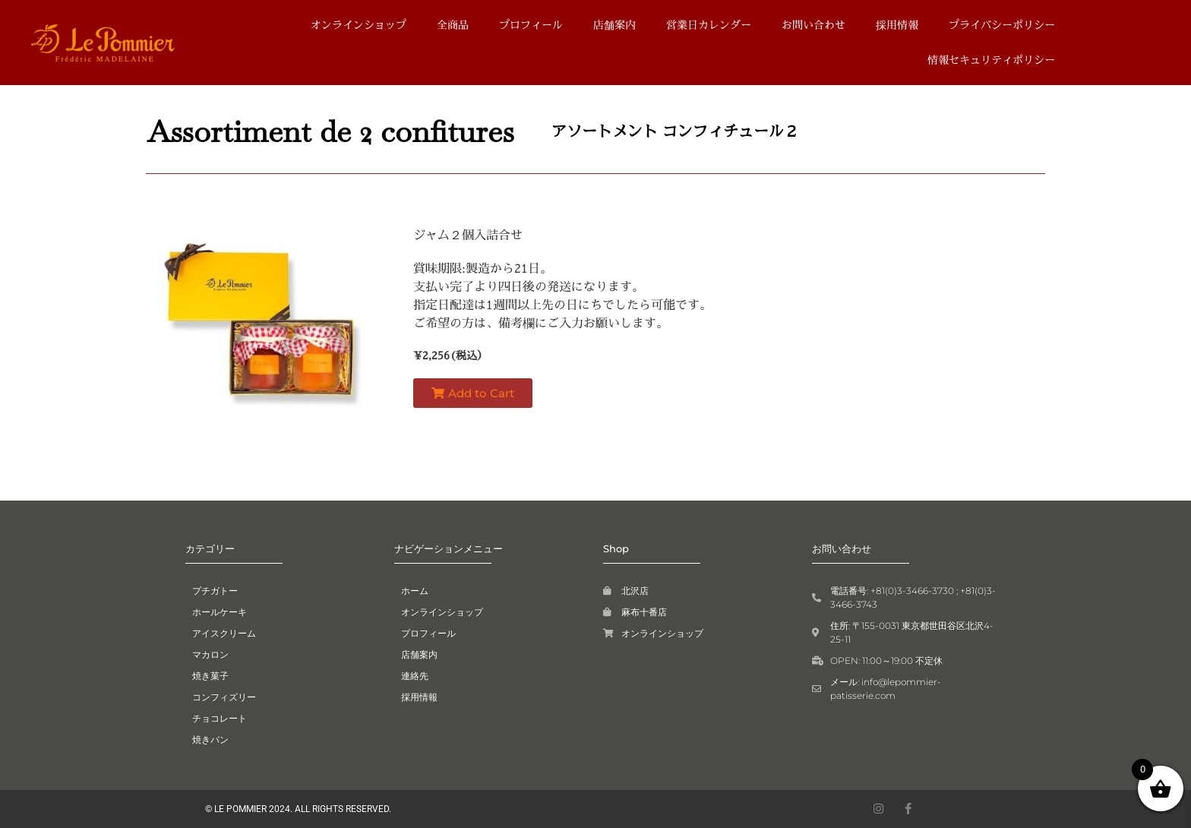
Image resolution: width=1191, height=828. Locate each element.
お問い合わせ (813, 24)
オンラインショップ (358, 24)
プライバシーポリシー (1002, 24)
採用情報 (897, 24)
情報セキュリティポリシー (991, 59)
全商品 (453, 24)
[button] (472, 393)
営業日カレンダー (708, 24)
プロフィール (531, 24)
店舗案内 (614, 24)
